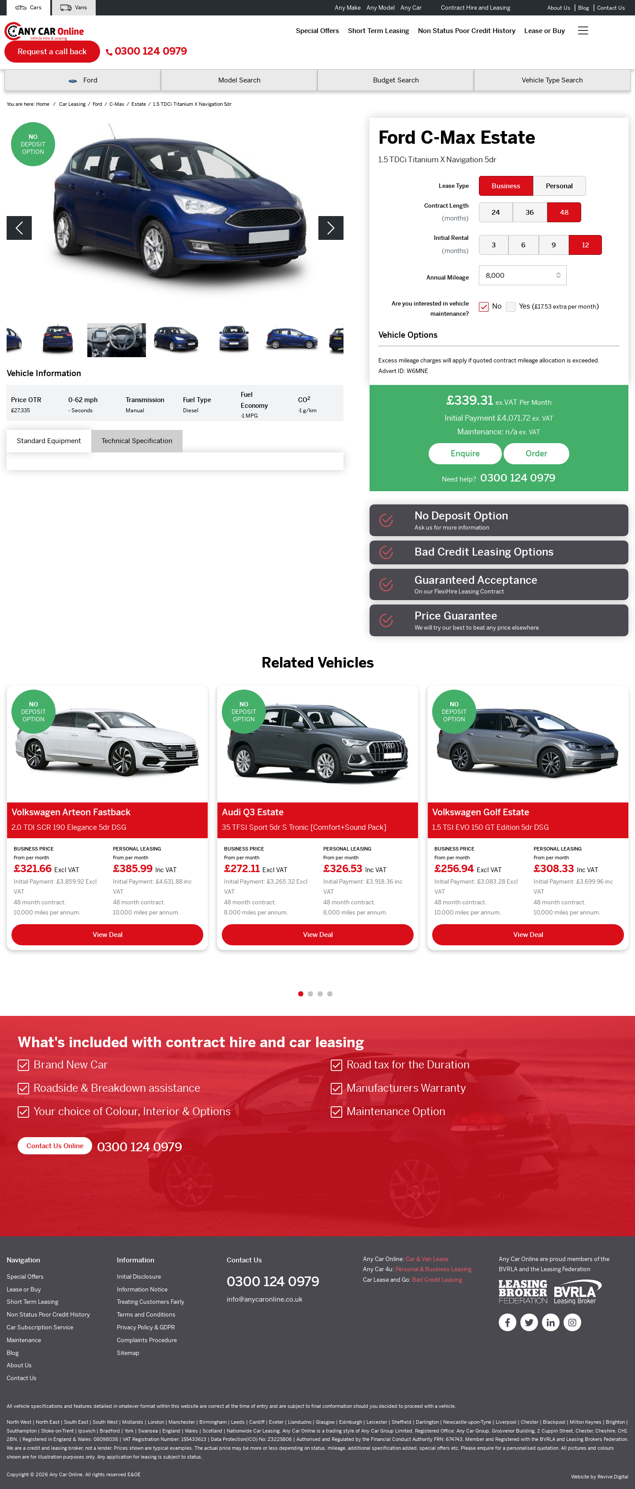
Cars (31, 7)
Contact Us (611, 7)
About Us (558, 7)
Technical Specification (153, 424)
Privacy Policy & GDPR (146, 1310)
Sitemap (128, 1336)
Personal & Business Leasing (433, 1252)
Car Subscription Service (40, 1310)
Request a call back (495, 33)
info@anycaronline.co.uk (265, 1284)
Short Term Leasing (196, 33)
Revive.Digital (613, 1459)
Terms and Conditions (146, 1298)
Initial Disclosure (139, 1259)
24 (497, 194)
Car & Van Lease (427, 1242)
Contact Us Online (56, 1129)
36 (532, 194)
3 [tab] (320, 976)
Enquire (465, 435)
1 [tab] (300, 976)
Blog (583, 7)
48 (568, 194)
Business (507, 167)
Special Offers (135, 33)
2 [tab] (310, 976)
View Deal (107, 917)
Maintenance (24, 1323)
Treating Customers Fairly (150, 1285)
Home (43, 86)
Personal (562, 167)
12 (590, 226)
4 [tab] (329, 976)
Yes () (561, 287)
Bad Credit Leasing (437, 1262)
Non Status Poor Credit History (284, 33)
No (498, 287)
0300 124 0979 (590, 33)
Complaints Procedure (147, 1323)
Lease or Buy (362, 33)
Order (536, 435)
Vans (80, 7)
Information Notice (142, 1272)
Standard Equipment (54, 424)
